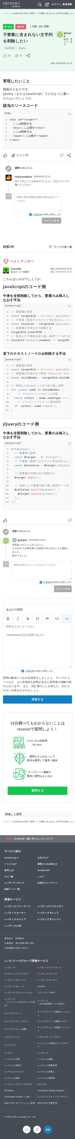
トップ (6, 13)
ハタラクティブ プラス (49, 1037)
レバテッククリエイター (51, 906)
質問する (37, 790)
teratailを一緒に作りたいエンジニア (33, 838)
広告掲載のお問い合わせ (16, 948)
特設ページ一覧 (12, 889)
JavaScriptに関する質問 (24, 13)
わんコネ (42, 1084)
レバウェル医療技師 (47, 1065)
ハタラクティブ (12, 1037)
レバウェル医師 (12, 1078)
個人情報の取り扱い (25, 943)
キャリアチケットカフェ (16, 1021)
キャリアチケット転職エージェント (54, 1029)
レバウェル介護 (12, 1059)
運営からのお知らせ (47, 864)
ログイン (56, 4)
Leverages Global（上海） (17, 1097)
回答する (37, 699)
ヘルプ (41, 876)
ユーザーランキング (14, 883)
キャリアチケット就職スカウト (53, 1021)
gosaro (67, 35)
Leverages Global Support (51, 1090)
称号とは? (9, 870)
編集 (61, 272)
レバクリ (8, 1053)
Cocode (16, 268)
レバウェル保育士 (13, 1065)
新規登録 (67, 4)
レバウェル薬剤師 (46, 1078)
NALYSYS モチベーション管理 (19, 1103)
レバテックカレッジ (48, 912)
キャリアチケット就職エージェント (54, 1013)
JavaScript (10, 48)
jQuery (22, 48)
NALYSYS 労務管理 (47, 1103)
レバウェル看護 (45, 1059)
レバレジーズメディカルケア (18, 1084)
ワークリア (9, 1045)
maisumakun (23, 176)
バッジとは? (10, 864)
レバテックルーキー (15, 912)
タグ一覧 (8, 876)
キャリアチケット (13, 1013)
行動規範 (37, 214)
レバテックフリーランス (17, 906)
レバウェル (43, 1053)
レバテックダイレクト (49, 919)
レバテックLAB (12, 926)
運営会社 (8, 938)
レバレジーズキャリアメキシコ (53, 1097)
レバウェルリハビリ (14, 1072)
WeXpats (9, 1090)
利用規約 (19, 938)
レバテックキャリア (15, 919)
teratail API (44, 870)
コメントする (51, 220)
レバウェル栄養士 (46, 1072)
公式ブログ (43, 858)
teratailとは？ (11, 858)
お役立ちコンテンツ (47, 883)
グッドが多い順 (63, 247)
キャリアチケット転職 (15, 1029)
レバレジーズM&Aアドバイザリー (53, 1045)
